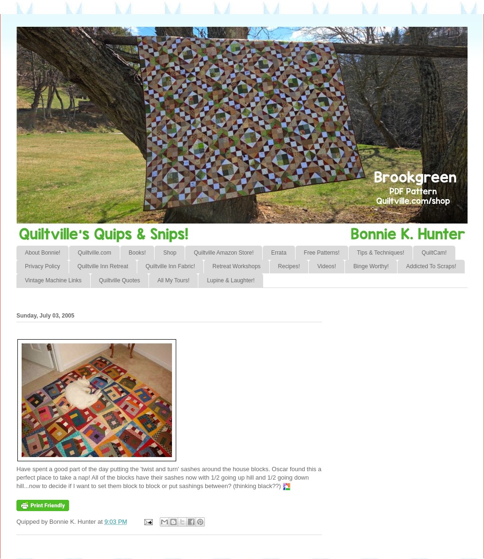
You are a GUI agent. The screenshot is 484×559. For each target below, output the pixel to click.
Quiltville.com (94, 252)
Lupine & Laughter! (230, 280)
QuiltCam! (434, 252)
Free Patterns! (322, 252)
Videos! (326, 266)
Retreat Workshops (236, 266)
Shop (169, 252)
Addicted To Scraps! (431, 266)
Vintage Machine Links (53, 280)
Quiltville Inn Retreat (103, 266)
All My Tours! (173, 280)
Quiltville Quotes (119, 280)
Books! (137, 252)
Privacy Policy (42, 266)
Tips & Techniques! (381, 252)
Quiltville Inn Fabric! (170, 266)
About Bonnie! (42, 252)
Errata (279, 252)
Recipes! (289, 266)
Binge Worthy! (371, 266)
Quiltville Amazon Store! (223, 252)
